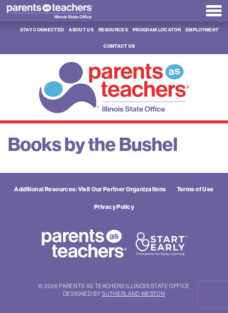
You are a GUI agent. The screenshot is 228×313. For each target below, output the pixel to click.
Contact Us (119, 46)
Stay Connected (42, 30)
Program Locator (157, 30)
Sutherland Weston (133, 293)
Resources (113, 30)
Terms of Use (195, 189)
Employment (202, 30)
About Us (81, 30)
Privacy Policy (114, 207)
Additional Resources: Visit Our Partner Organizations (90, 189)
